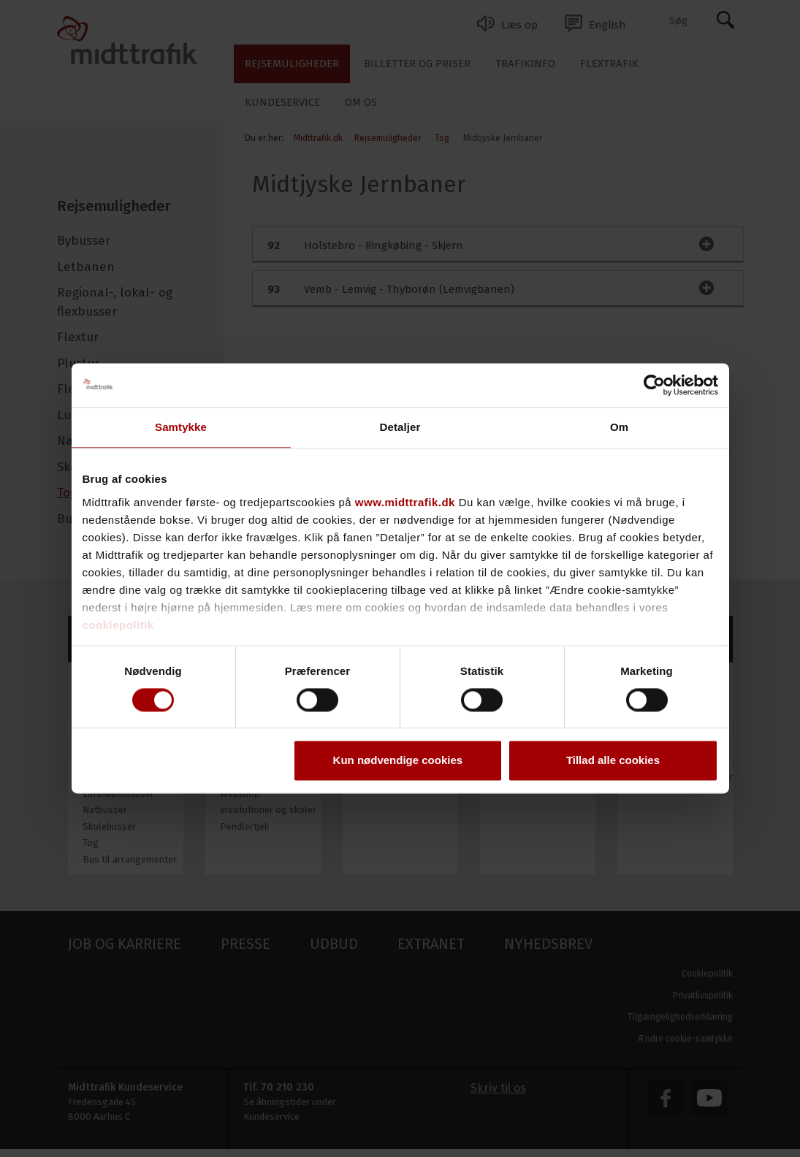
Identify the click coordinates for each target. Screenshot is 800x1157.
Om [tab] (619, 427)
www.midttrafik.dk (405, 502)
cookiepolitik (118, 625)
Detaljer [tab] (400, 427)
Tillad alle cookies (613, 761)
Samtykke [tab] (181, 427)
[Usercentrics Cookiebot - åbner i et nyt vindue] (654, 385)
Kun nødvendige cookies (398, 761)
